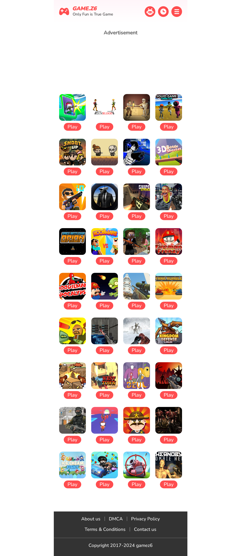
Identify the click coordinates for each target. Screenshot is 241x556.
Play (72, 126)
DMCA (116, 519)
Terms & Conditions (105, 529)
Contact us (145, 529)
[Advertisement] (120, 65)
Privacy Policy (145, 519)
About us (90, 519)
